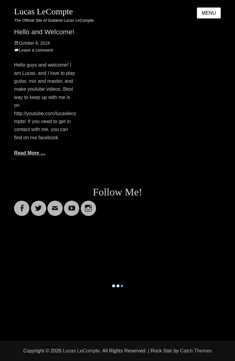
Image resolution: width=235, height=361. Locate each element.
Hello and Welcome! (44, 32)
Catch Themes (196, 350)
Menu (209, 13)
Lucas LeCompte (43, 11)
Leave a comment (36, 50)
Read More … (29, 152)
